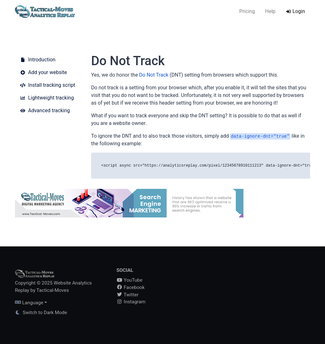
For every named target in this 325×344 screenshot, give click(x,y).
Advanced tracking (45, 110)
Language (29, 303)
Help (270, 11)
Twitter (127, 295)
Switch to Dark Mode (41, 312)
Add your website (43, 72)
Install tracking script (47, 85)
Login (295, 11)
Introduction (38, 60)
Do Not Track (153, 75)
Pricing (247, 11)
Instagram (130, 302)
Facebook (130, 287)
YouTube (129, 280)
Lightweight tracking (47, 98)
